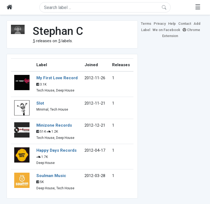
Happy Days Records (56, 150)
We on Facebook (166, 30)
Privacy (160, 24)
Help (172, 24)
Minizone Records (54, 125)
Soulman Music (51, 175)
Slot (40, 103)
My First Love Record (57, 77)
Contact (184, 24)
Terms (146, 24)
